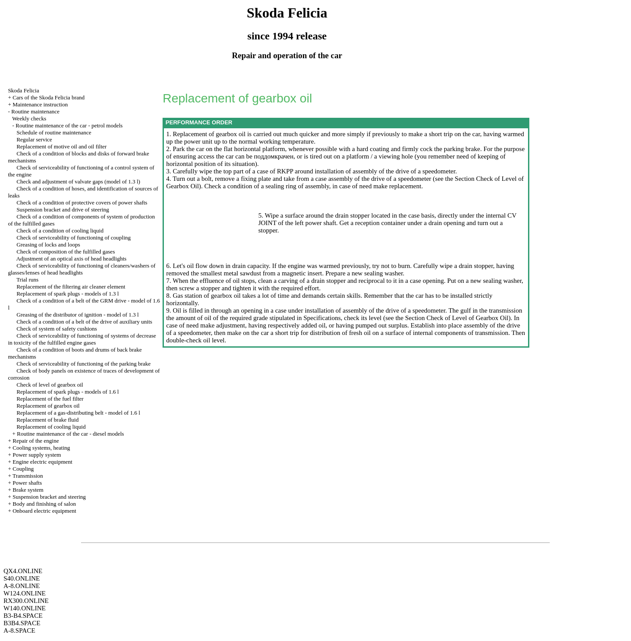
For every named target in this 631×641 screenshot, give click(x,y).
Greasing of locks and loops (48, 244)
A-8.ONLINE (22, 585)
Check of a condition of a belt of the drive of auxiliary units (84, 321)
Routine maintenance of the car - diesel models (70, 433)
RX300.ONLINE (26, 600)
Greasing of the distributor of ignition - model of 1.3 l (78, 314)
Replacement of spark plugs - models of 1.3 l (68, 293)
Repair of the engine (36, 440)
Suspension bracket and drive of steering (63, 209)
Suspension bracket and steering (49, 496)
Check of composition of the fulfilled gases (66, 251)
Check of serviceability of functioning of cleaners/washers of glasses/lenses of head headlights (82, 269)
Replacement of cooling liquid (51, 426)
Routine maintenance (35, 111)
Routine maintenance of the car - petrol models (68, 125)
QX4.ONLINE (23, 570)
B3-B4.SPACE (23, 615)
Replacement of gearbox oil (48, 405)
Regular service (34, 139)
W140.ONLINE (25, 608)
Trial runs (27, 279)
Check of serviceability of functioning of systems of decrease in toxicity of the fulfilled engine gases (82, 339)
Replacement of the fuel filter (50, 398)
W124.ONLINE (25, 593)
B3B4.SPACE (22, 623)
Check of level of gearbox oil (50, 384)
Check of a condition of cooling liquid (60, 230)
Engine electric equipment (42, 461)
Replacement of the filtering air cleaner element (71, 286)
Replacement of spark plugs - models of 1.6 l (68, 391)
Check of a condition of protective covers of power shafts (82, 202)
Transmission (27, 475)
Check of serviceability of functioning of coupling (74, 237)
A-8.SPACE (19, 630)
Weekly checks (29, 118)
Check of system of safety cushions (57, 328)
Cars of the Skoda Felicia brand (49, 97)
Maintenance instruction (40, 104)
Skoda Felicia (23, 90)
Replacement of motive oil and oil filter (62, 146)
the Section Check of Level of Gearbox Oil (451, 317)
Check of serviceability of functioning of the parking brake (84, 363)
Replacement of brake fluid (48, 419)
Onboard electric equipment (44, 510)
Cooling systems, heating (41, 447)
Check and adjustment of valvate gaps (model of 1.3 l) (78, 181)
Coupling (23, 468)
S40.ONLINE (22, 578)
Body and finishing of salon (44, 503)
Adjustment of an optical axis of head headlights (71, 258)
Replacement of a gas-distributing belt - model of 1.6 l (78, 412)
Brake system (28, 489)
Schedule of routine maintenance (54, 132)
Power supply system (37, 454)
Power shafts (27, 482)
